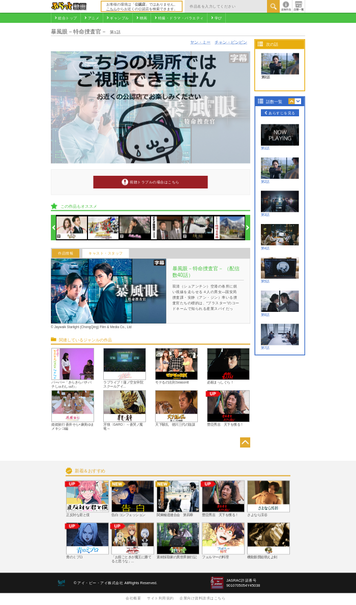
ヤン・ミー (200, 42)
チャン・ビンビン (231, 42)
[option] (71, 227)
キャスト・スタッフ (105, 253)
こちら (111, 9)
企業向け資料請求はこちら (202, 598)
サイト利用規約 (160, 598)
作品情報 (65, 253)
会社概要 (133, 598)
